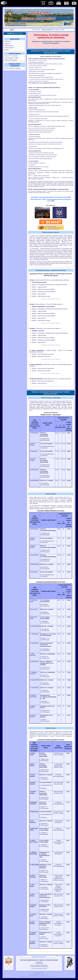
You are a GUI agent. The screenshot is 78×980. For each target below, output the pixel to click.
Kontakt (7, 49)
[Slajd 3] (39, 24)
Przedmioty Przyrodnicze (11, 60)
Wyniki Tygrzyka (9, 45)
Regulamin (7, 43)
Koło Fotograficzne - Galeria (12, 58)
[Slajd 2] (36, 24)
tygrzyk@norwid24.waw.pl (41, 968)
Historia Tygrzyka (9, 47)
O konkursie (8, 41)
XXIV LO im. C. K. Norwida (11, 56)
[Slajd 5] (44, 24)
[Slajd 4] (42, 24)
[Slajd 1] (33, 24)
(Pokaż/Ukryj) (14, 33)
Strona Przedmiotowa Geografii (12, 68)
